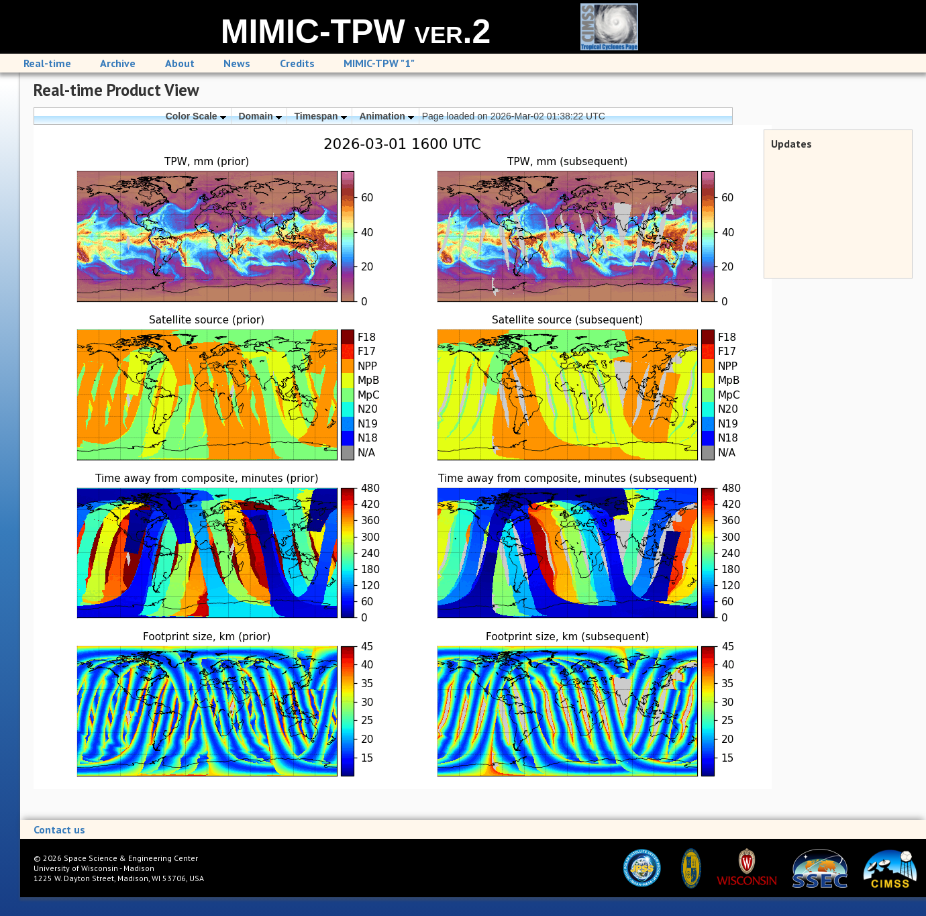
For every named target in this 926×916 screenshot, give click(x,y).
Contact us (59, 829)
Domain (259, 116)
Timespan (321, 116)
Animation (386, 116)
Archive (118, 63)
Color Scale (196, 116)
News (236, 63)
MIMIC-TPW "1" (379, 63)
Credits (297, 63)
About (180, 63)
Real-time (47, 63)
